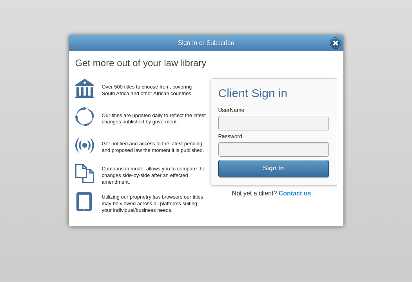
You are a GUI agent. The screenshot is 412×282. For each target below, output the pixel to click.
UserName (231, 110)
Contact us (295, 193)
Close (335, 43)
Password (230, 136)
